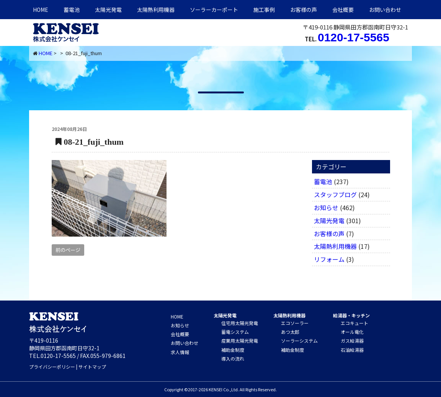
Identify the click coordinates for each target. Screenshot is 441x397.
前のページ (68, 249)
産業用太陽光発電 (239, 340)
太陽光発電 (108, 9)
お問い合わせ (385, 9)
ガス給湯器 (352, 340)
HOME (40, 9)
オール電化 (352, 331)
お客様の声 (303, 9)
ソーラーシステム (299, 340)
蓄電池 (72, 9)
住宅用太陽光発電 (239, 323)
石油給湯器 (352, 349)
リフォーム (329, 259)
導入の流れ (232, 358)
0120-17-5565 (353, 37)
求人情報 (180, 352)
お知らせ (326, 207)
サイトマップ (92, 366)
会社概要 (343, 9)
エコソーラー (295, 323)
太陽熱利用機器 (335, 246)
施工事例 (264, 9)
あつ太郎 (290, 331)
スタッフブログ (335, 194)
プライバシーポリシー (52, 366)
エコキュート (354, 323)
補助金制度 (232, 349)
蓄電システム (235, 331)
